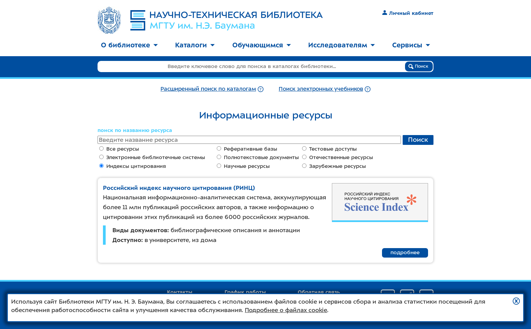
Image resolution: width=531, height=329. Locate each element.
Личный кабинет (407, 13)
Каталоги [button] (195, 45)
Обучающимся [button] (261, 45)
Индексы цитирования (132, 166)
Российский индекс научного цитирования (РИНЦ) (179, 188)
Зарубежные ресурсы (334, 166)
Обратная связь (319, 292)
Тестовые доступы (329, 149)
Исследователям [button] (341, 45)
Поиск (418, 66)
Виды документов (139, 230)
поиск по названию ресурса (135, 130)
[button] (516, 301)
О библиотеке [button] (129, 45)
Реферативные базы (247, 149)
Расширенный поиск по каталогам (208, 89)
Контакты (179, 292)
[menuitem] (129, 45)
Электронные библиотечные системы (152, 157)
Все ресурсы (119, 149)
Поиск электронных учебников (321, 89)
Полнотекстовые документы (258, 157)
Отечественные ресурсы (337, 157)
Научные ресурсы (243, 166)
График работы (245, 292)
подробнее (405, 252)
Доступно (126, 240)
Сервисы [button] (411, 45)
